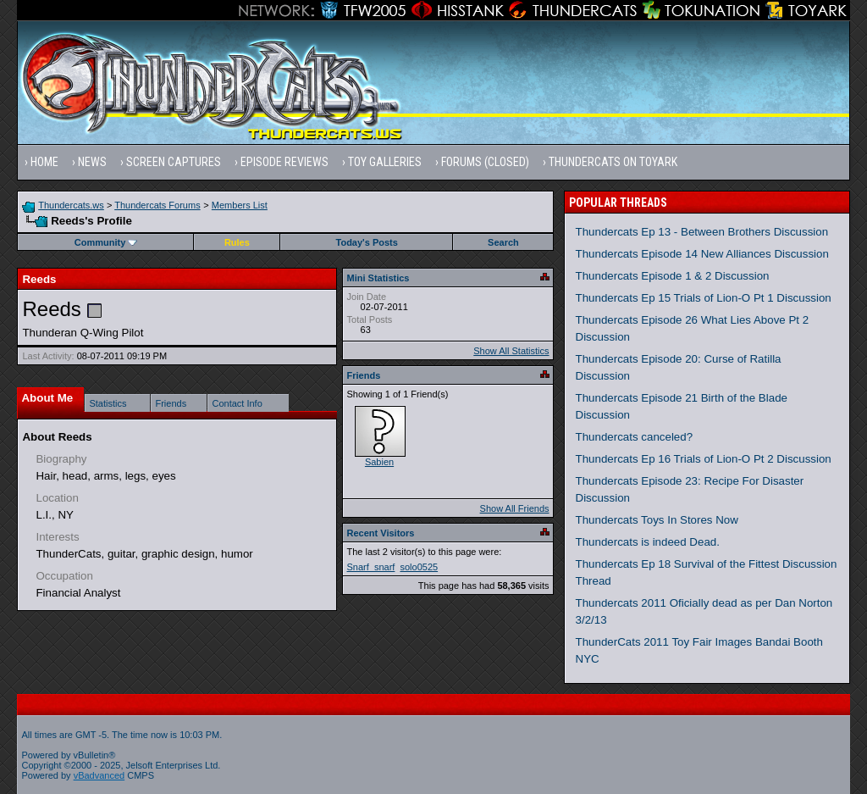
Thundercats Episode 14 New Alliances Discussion (702, 253)
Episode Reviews (284, 162)
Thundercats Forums (157, 205)
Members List (240, 205)
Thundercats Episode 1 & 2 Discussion (673, 275)
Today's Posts (367, 242)
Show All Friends (514, 508)
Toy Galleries (385, 162)
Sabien (379, 462)
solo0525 (419, 567)
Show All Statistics (511, 351)
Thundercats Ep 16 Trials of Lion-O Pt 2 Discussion (703, 459)
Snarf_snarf (371, 567)
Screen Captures (173, 162)
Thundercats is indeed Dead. (648, 542)
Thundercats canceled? (634, 436)
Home (44, 162)
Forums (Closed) (485, 162)
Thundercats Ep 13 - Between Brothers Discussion (702, 231)
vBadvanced (99, 775)
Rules (237, 242)
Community (106, 242)
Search (503, 242)
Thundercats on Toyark (613, 162)
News (92, 162)
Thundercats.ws (71, 205)
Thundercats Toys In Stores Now (657, 520)
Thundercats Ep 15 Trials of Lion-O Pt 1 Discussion (703, 298)
